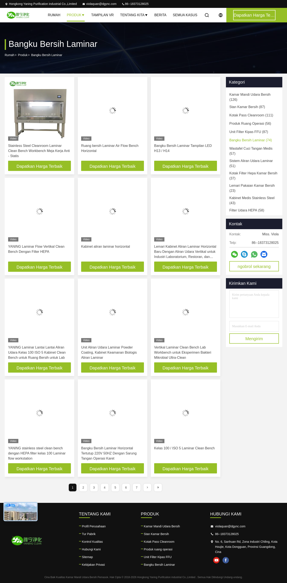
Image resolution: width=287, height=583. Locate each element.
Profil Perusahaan (94, 526)
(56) (250, 123)
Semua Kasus (185, 15)
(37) (253, 175)
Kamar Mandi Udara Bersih (162, 526)
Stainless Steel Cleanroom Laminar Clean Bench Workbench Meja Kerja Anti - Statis (39, 151)
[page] (147, 487)
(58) (246, 210)
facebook (226, 560)
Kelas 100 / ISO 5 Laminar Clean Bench (184, 448)
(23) (252, 188)
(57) (250, 151)
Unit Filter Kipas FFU (158, 557)
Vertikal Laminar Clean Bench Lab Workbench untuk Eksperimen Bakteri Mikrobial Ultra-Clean (182, 352)
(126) (250, 97)
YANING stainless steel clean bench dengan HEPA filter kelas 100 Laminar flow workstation (37, 453)
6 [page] (126, 487)
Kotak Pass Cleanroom (159, 541)
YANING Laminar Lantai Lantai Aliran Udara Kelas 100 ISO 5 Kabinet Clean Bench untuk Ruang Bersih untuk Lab (37, 352)
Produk (76, 15)
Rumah (54, 15)
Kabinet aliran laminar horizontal (105, 246)
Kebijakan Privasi (93, 564)
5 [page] (115, 487)
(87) (247, 107)
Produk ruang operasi (158, 549)
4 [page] (104, 487)
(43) (252, 200)
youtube (216, 560)
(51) (251, 163)
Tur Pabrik (89, 534)
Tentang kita (134, 15)
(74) (250, 140)
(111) (251, 115)
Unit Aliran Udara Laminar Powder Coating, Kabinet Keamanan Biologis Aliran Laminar (109, 352)
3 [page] (94, 487)
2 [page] (83, 487)
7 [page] (137, 487)
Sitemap (87, 557)
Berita (160, 15)
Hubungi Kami (91, 549)
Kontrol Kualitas (92, 541)
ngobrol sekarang (254, 266)
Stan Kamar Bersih (156, 534)
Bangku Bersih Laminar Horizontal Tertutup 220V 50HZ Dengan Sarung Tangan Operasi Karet (109, 453)
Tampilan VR (102, 15)
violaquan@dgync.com (99, 4)
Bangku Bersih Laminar (159, 564)
